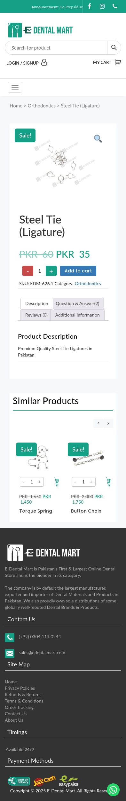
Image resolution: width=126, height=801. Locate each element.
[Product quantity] (40, 271)
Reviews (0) (36, 315)
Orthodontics (42, 105)
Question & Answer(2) (77, 303)
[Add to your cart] (56, 482)
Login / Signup (26, 63)
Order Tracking (19, 707)
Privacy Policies (20, 688)
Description (36, 303)
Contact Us (16, 713)
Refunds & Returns (23, 694)
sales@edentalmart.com (42, 652)
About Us (14, 720)
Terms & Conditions (24, 700)
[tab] (36, 303)
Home (16, 105)
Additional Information (77, 315)
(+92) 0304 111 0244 (40, 636)
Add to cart (78, 271)
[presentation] (98, 423)
